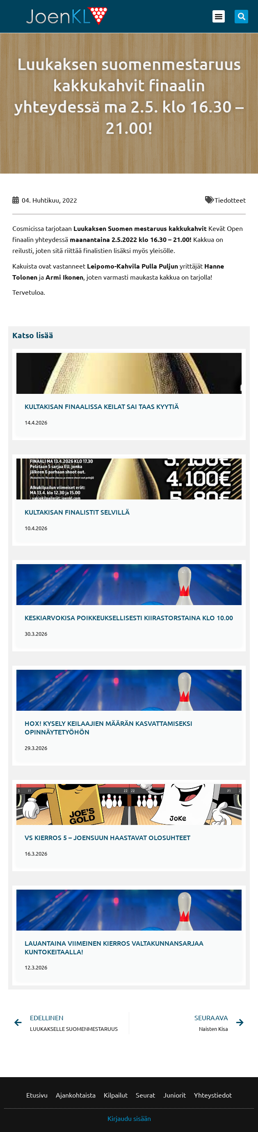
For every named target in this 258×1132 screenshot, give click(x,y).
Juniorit (174, 1095)
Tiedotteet (230, 200)
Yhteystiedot (213, 1095)
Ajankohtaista (76, 1095)
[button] (218, 16)
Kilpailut (116, 1095)
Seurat (145, 1095)
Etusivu (37, 1095)
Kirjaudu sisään (129, 1118)
